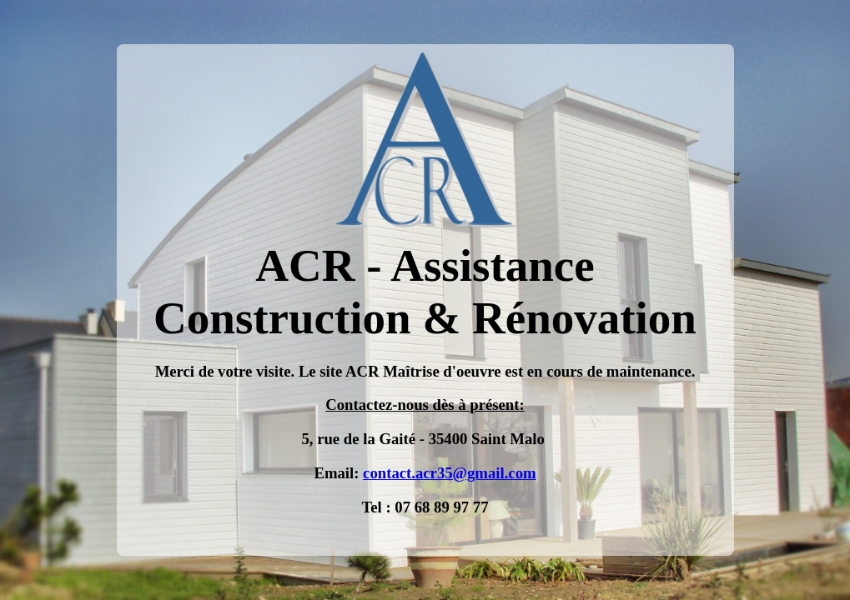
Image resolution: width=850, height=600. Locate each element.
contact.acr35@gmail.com (449, 473)
